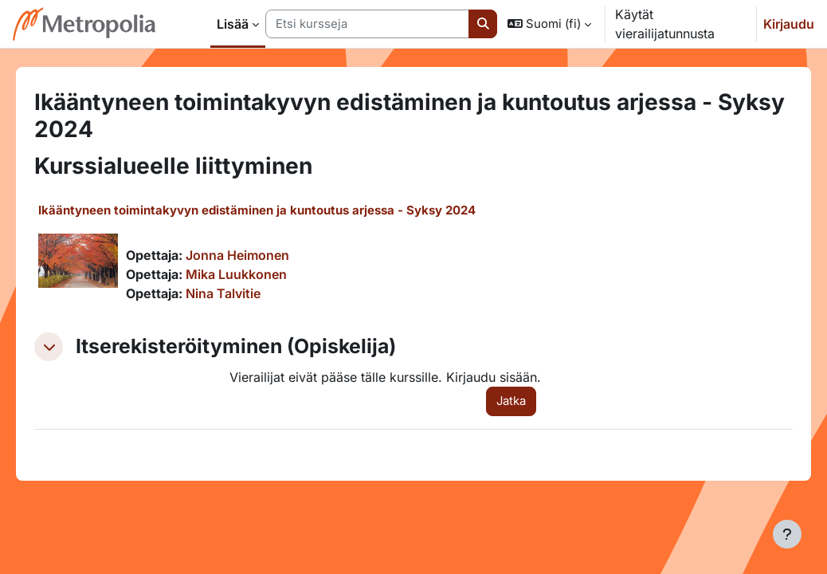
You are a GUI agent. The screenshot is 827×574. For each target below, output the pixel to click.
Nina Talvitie (245, 293)
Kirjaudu (788, 24)
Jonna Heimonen (260, 255)
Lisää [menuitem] (233, 24)
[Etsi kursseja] (367, 24)
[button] (549, 24)
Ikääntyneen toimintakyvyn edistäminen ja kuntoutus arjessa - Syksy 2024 (279, 210)
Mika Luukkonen (258, 274)
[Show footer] (787, 534)
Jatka (505, 401)
